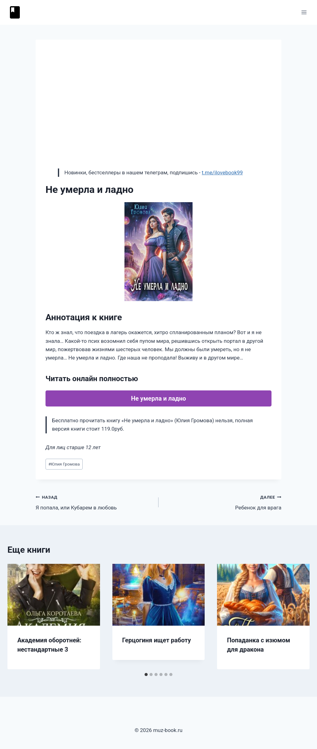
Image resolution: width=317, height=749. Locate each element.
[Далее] (298, 616)
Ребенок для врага (222, 502)
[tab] (146, 674)
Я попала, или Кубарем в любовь (94, 502)
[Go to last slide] (18, 616)
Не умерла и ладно (158, 398)
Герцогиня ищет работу (156, 640)
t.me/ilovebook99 (222, 172)
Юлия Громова (64, 464)
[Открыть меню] (304, 12)
